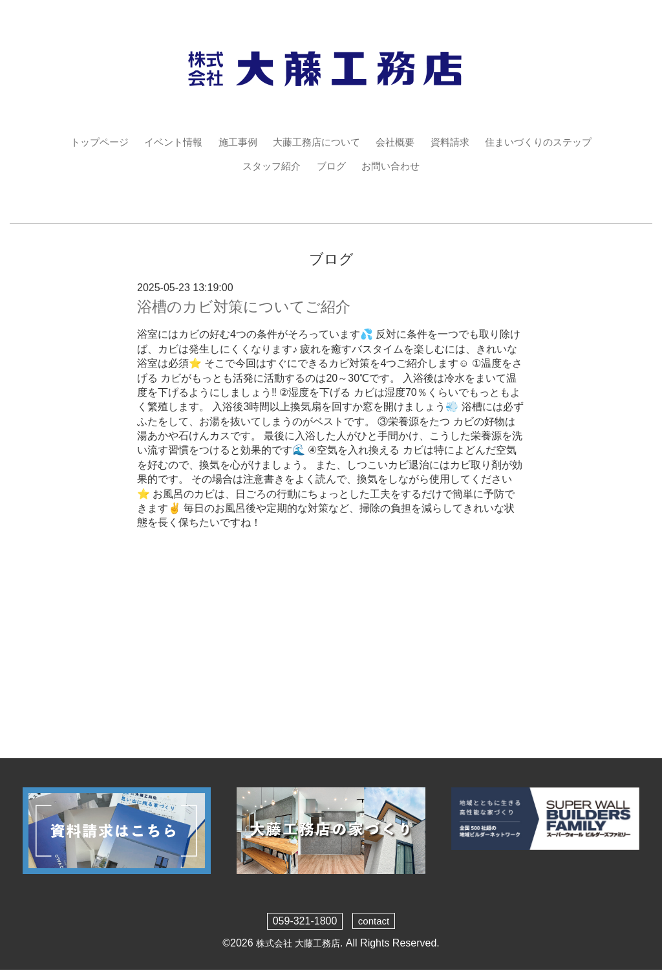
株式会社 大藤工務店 (298, 945)
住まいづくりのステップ (549, 142)
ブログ (331, 166)
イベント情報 (165, 142)
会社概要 (398, 142)
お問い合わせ (393, 166)
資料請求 (455, 142)
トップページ (87, 142)
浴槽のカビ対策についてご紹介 (248, 309)
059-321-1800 (304, 923)
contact (373, 923)
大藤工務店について (315, 142)
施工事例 (232, 142)
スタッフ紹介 (269, 166)
